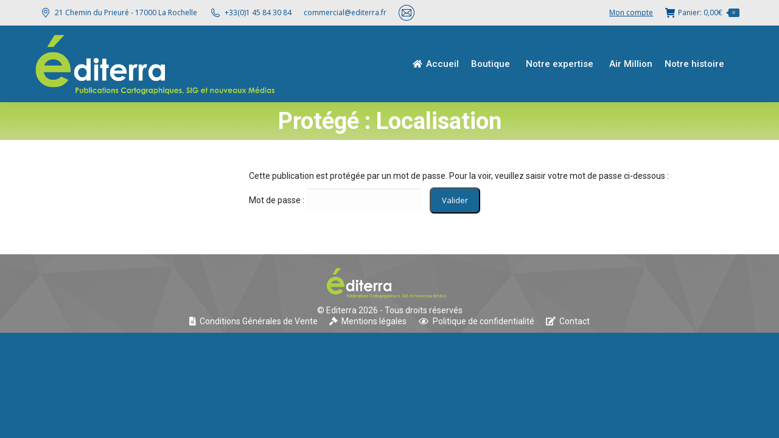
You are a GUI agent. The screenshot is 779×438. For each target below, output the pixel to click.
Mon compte (631, 12)
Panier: (702, 12)
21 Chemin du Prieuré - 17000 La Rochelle (118, 12)
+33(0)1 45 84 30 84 (258, 12)
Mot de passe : (335, 200)
